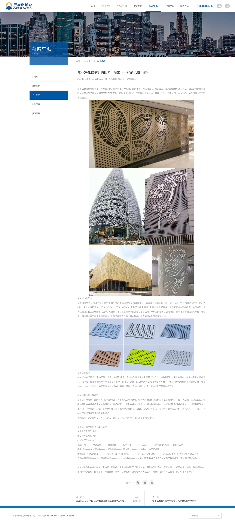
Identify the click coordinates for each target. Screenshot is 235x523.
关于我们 (106, 6)
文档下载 (36, 104)
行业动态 (36, 95)
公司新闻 (36, 77)
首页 (93, 6)
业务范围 (122, 6)
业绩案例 (138, 6)
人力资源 (169, 6)
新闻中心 (153, 6)
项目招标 (36, 113)
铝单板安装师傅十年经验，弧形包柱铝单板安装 (174, 500)
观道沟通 (70, 516)
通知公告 (36, 86)
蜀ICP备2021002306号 (47, 516)
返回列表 (137, 500)
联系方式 (184, 6)
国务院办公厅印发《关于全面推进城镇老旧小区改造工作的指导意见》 (102, 500)
